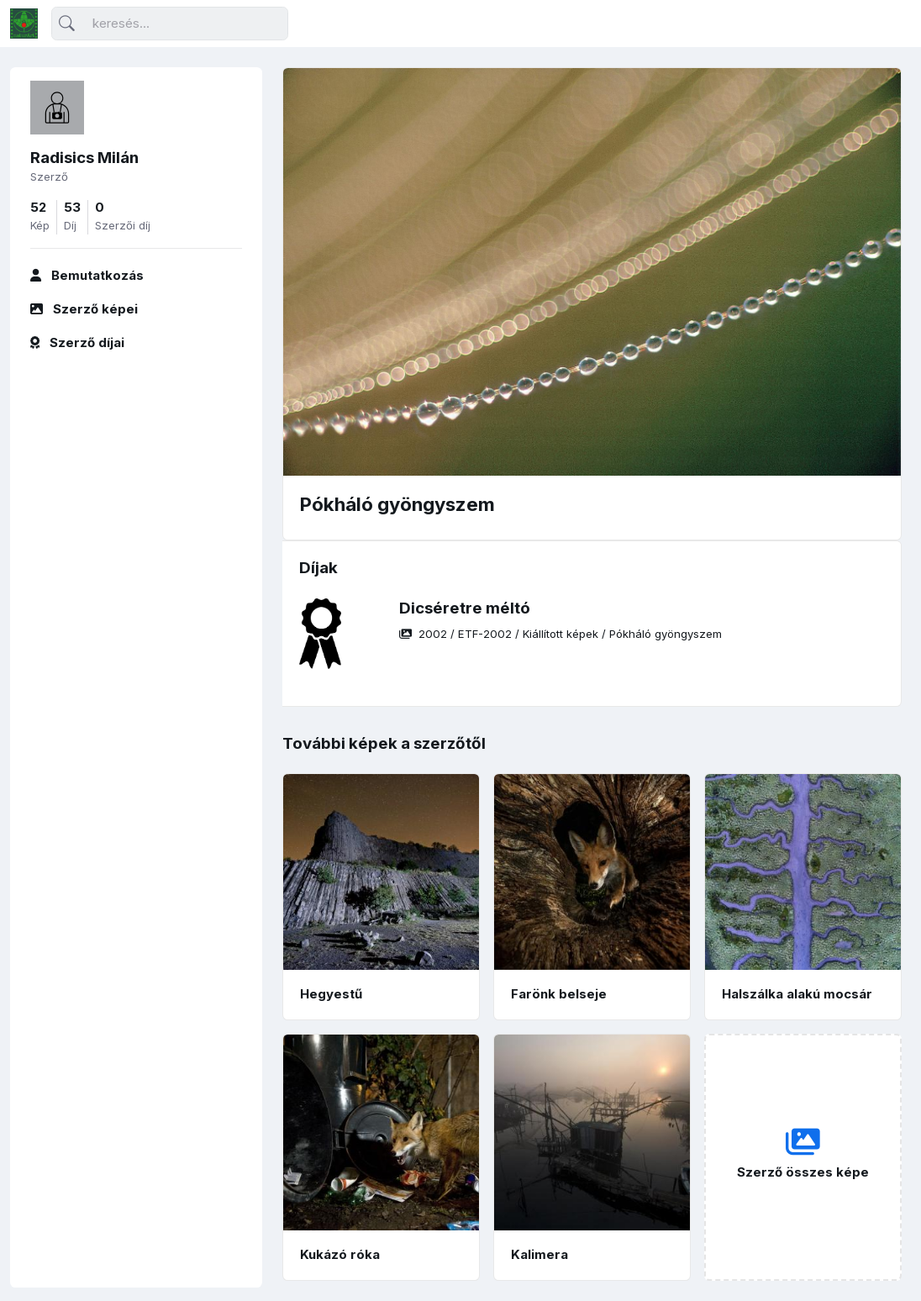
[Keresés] (169, 24)
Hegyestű (331, 994)
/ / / (560, 633)
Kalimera (539, 1254)
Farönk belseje (559, 994)
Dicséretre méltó (464, 608)
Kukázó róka (340, 1254)
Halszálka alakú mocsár (797, 994)
